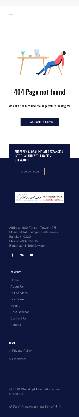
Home (14, 280)
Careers (15, 325)
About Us (17, 286)
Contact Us (18, 318)
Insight (15, 306)
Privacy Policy (22, 350)
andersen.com (30, 171)
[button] (11, 13)
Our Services (19, 293)
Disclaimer (19, 359)
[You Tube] (31, 255)
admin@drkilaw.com (32, 246)
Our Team (17, 299)
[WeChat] (22, 255)
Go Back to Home (39, 122)
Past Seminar (19, 312)
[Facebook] (12, 255)
